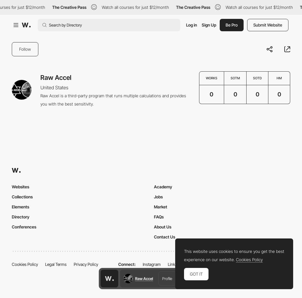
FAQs (159, 216)
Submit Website (267, 24)
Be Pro (232, 24)
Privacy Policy (86, 264)
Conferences (24, 226)
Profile (167, 278)
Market (160, 206)
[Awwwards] (26, 25)
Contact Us (164, 236)
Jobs (158, 196)
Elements (20, 206)
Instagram (152, 264)
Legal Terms (56, 264)
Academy (163, 186)
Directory (20, 216)
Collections (22, 196)
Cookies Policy (25, 264)
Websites (20, 186)
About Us (162, 226)
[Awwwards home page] (109, 278)
